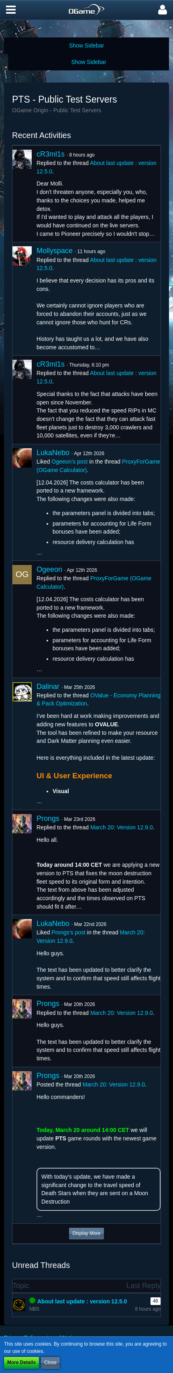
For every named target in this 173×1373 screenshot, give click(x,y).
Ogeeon (49, 569)
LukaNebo (53, 453)
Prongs (48, 818)
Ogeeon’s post (69, 461)
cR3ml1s (51, 154)
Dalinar (48, 686)
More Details (21, 1362)
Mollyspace (55, 251)
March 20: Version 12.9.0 (121, 827)
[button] (11, 10)
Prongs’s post (68, 932)
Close (50, 1362)
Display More (86, 1233)
